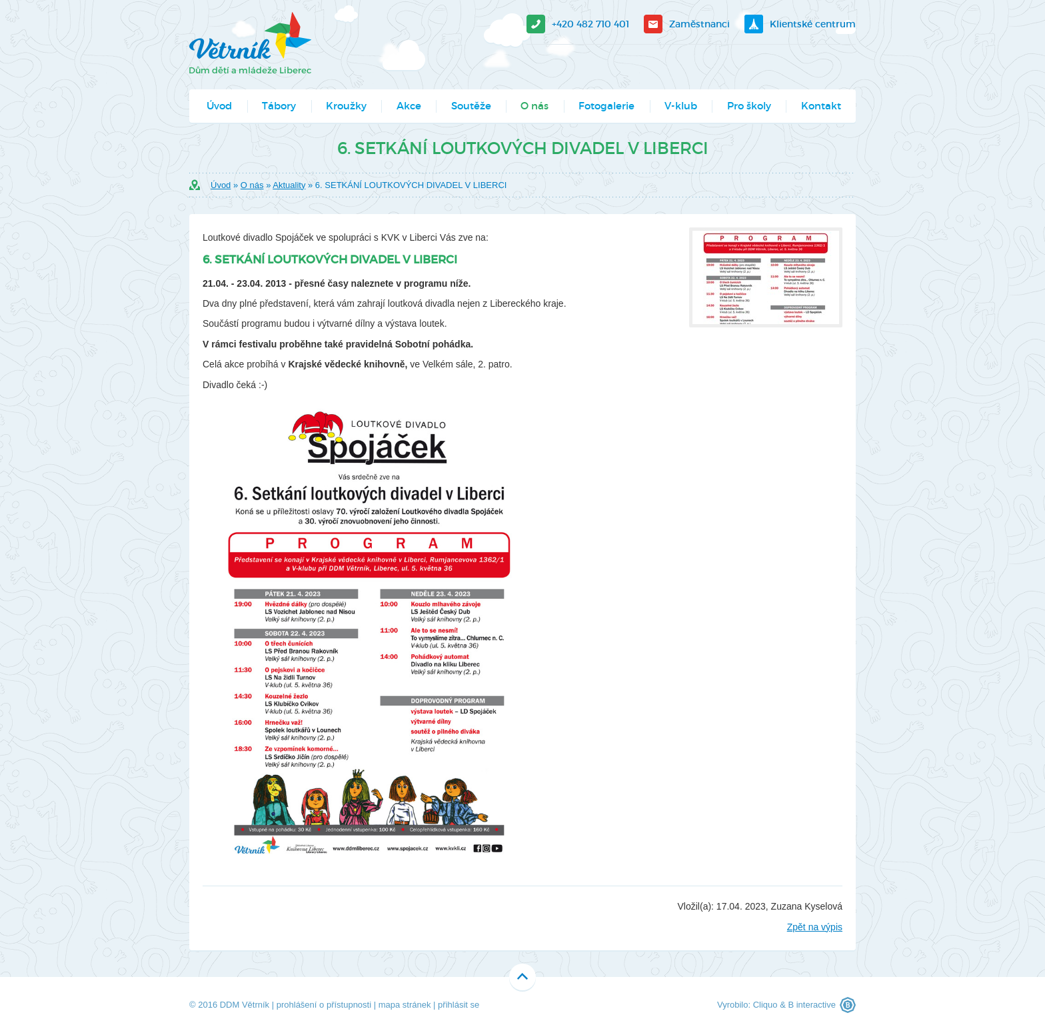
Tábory (279, 105)
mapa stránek (405, 1005)
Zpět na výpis (814, 927)
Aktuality (289, 185)
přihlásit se (458, 1005)
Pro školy (749, 105)
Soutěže (471, 105)
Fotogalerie (606, 105)
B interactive (812, 1005)
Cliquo (765, 1005)
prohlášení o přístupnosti (324, 1005)
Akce (409, 105)
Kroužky (346, 105)
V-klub (680, 105)
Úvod (219, 105)
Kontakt (821, 105)
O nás (534, 105)
